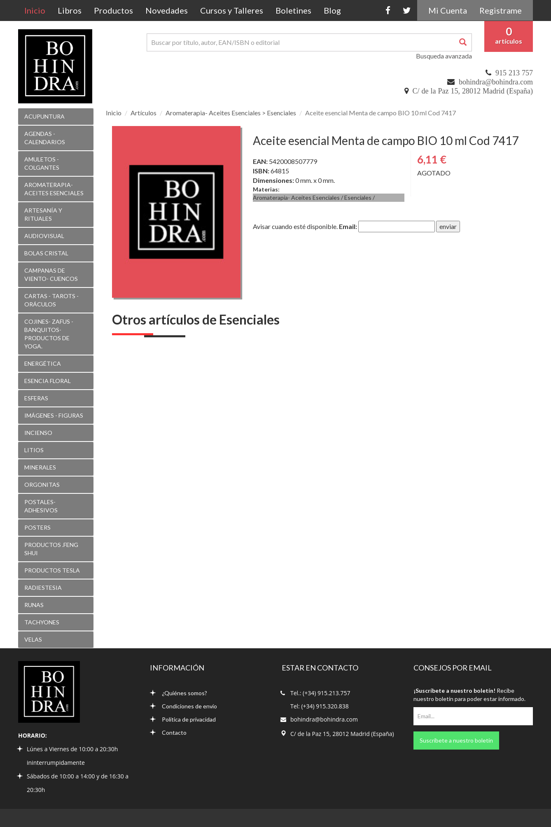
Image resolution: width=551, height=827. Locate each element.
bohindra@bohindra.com (496, 82)
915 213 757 (514, 73)
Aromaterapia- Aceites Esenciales (296, 197)
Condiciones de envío (183, 706)
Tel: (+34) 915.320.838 (319, 706)
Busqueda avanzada (444, 56)
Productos (113, 10)
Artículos (143, 113)
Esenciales (357, 197)
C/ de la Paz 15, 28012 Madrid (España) (473, 91)
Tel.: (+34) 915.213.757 (320, 693)
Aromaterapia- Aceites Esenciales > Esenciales (231, 113)
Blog (332, 10)
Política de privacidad (183, 719)
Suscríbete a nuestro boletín (456, 740)
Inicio (37, 10)
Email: (348, 226)
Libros (70, 10)
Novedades (166, 10)
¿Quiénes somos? (178, 692)
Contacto (168, 732)
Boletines (293, 10)
